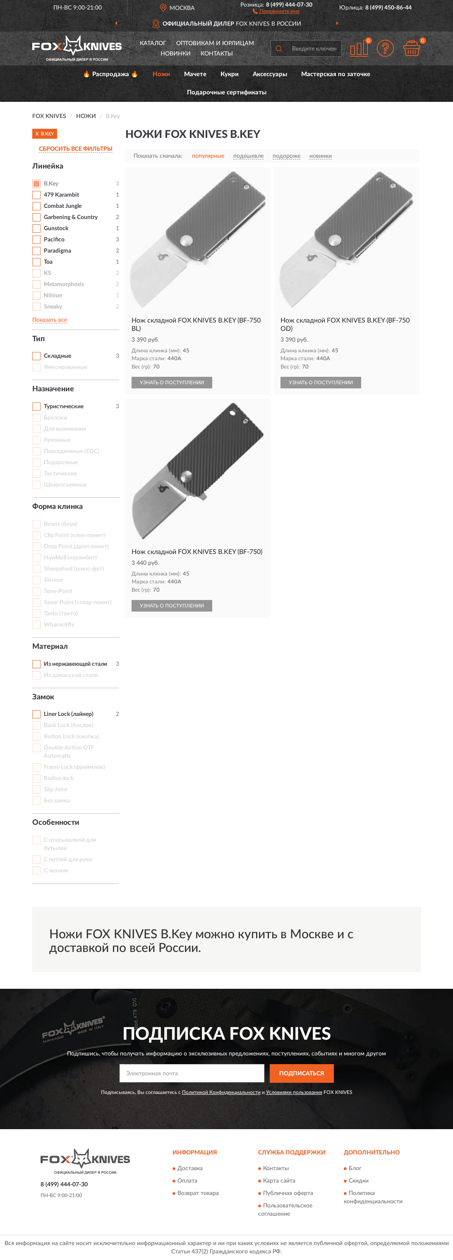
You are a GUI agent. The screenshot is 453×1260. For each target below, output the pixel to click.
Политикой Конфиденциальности (221, 1092)
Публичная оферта (288, 1194)
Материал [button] (50, 646)
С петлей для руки (68, 859)
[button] (276, 10)
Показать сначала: (158, 156)
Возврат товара (198, 1194)
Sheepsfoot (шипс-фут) (74, 569)
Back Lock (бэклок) (68, 725)
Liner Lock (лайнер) (68, 714)
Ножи (161, 74)
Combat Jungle (62, 206)
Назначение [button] (53, 389)
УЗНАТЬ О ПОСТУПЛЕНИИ (172, 382)
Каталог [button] (153, 43)
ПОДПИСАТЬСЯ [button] (301, 1074)
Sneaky (53, 307)
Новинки (176, 54)
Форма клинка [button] (57, 507)
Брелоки (55, 418)
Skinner (53, 580)
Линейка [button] (47, 166)
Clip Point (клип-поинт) (74, 535)
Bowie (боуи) (60, 524)
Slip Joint (55, 790)
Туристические (64, 407)
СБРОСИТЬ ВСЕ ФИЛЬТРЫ (76, 149)
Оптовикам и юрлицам (215, 43)
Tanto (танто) (61, 614)
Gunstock (56, 228)
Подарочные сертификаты (226, 92)
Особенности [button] (55, 822)
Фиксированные (65, 367)
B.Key (51, 184)
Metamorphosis (64, 284)
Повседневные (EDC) (71, 451)
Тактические (60, 474)
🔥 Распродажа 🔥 (111, 74)
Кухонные (57, 440)
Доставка (190, 1169)
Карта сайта (279, 1181)
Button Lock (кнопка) (71, 737)
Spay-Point (58, 591)
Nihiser (53, 296)
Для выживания (65, 429)
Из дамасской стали (71, 675)
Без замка (57, 801)
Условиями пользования (294, 1092)
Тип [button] (38, 339)
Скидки (359, 1181)
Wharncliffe (59, 625)
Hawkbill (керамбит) (70, 558)
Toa (48, 262)
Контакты (217, 54)
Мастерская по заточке (335, 74)
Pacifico (54, 240)
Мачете (195, 74)
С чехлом (56, 871)
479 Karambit (61, 195)
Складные (57, 356)
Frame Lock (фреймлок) (74, 767)
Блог (355, 1169)
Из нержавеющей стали (75, 664)
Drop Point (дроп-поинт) (76, 546)
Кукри (230, 74)
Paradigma (57, 251)
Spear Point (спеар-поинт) (78, 602)
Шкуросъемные (65, 485)
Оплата (187, 1181)
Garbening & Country (71, 217)
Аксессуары (270, 74)
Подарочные (61, 462)
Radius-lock (59, 778)
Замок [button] (43, 697)
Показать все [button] (49, 320)
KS (47, 273)
